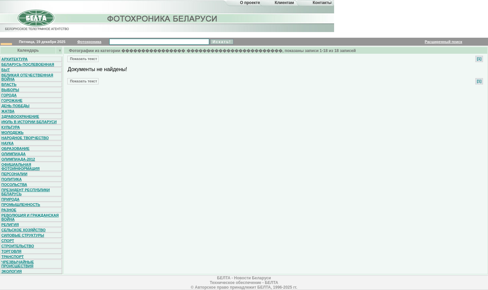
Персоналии (14, 174)
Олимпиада (13, 154)
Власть (8, 84)
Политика (11, 179)
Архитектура (14, 59)
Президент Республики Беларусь (25, 192)
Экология (11, 271)
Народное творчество (25, 138)
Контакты (322, 2)
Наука (7, 143)
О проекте (250, 2)
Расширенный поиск (443, 42)
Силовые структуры (22, 235)
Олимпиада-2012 (18, 159)
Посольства (14, 185)
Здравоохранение (20, 116)
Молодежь (12, 132)
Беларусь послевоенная (27, 64)
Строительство (17, 246)
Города (9, 95)
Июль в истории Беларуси (29, 122)
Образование (15, 149)
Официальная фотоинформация (20, 167)
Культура (10, 127)
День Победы (15, 106)
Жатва (7, 111)
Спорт (7, 241)
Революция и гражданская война (30, 217)
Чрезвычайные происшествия (17, 264)
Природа (10, 199)
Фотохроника (89, 42)
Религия (10, 225)
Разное (8, 210)
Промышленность (20, 205)
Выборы (10, 90)
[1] (479, 59)
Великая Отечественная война (27, 77)
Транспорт (12, 257)
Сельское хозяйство (23, 230)
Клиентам (284, 2)
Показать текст (83, 59)
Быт (5, 70)
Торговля (11, 251)
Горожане (11, 100)
